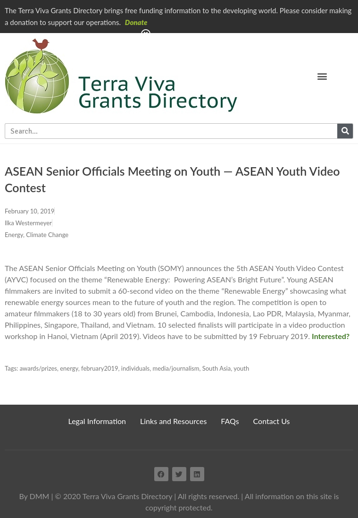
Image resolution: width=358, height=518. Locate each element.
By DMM (34, 496)
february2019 (99, 368)
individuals (135, 368)
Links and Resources (173, 420)
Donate (136, 22)
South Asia (216, 368)
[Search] (345, 131)
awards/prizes (38, 368)
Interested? (331, 335)
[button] (322, 76)
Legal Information (97, 420)
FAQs (230, 420)
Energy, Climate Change (36, 234)
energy (69, 368)
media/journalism (175, 368)
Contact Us (271, 420)
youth (241, 368)
